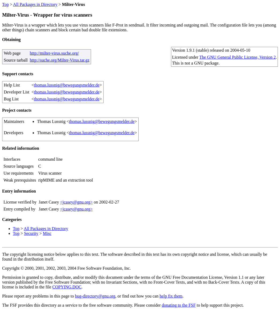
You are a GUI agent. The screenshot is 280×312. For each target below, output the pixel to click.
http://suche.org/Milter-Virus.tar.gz (59, 60)
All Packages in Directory (35, 4)
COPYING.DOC (67, 287)
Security (31, 233)
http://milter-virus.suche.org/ (54, 53)
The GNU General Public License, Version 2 (237, 57)
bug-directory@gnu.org (95, 296)
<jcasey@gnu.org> (76, 202)
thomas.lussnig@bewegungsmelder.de (67, 85)
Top (5, 4)
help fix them (171, 296)
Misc (47, 233)
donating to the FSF (179, 305)
